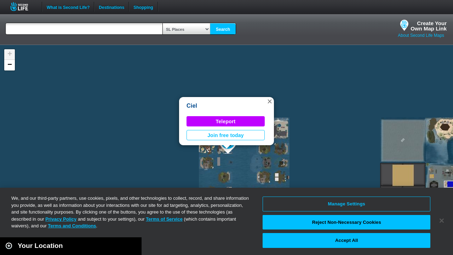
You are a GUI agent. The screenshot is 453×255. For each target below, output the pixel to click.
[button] (269, 101)
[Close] (441, 220)
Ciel (192, 106)
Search (223, 29)
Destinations (111, 6)
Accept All (346, 240)
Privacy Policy (60, 219)
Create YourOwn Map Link (429, 26)
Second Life (23, 6)
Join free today (225, 135)
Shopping (143, 6)
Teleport (226, 121)
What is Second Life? (68, 6)
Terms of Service (164, 219)
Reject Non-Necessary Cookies (346, 222)
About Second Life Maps (421, 35)
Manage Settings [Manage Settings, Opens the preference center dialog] (346, 203)
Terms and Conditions (72, 225)
